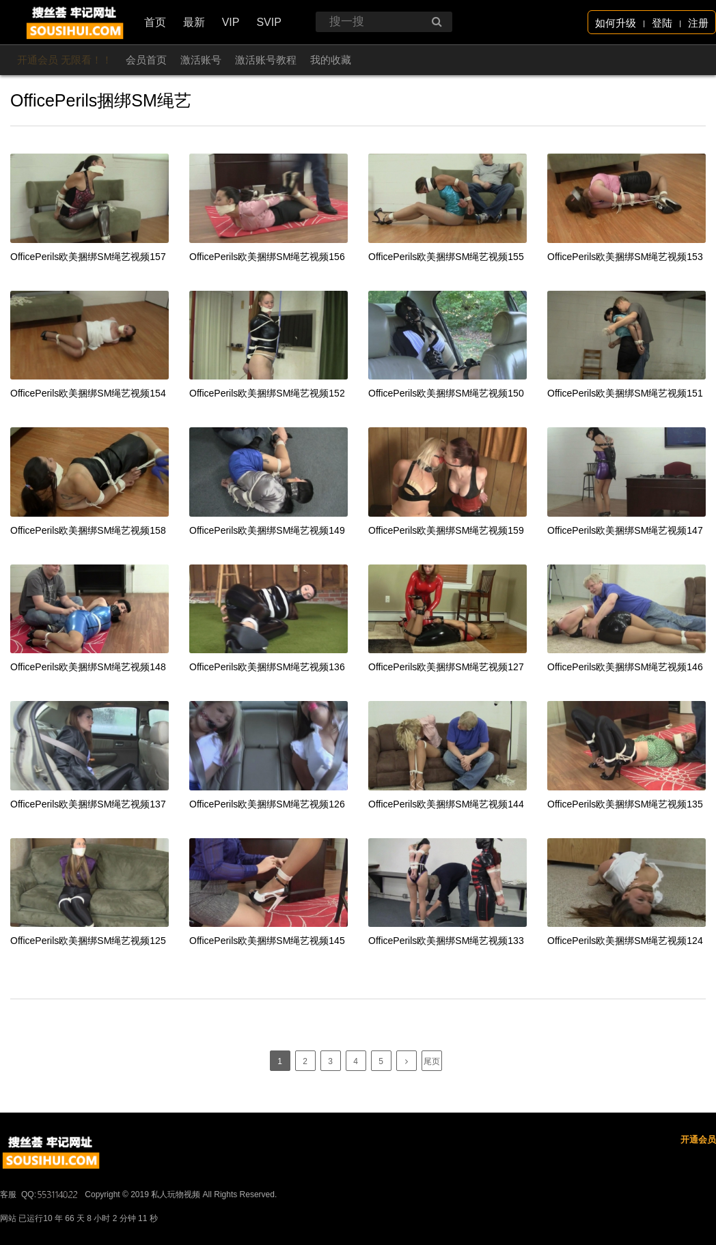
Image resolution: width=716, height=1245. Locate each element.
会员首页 (146, 60)
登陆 (662, 23)
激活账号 (200, 60)
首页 (155, 22)
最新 (194, 22)
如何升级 (615, 23)
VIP (231, 22)
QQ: (50, 1235)
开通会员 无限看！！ (64, 60)
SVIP (268, 22)
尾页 (432, 1061)
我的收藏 (330, 60)
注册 (698, 23)
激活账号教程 (266, 60)
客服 (8, 1235)
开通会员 (698, 1180)
